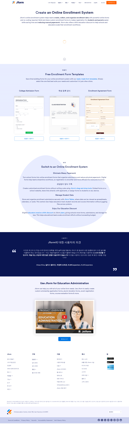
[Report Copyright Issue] (64, 386)
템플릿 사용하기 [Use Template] (29, 138)
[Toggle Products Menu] (10, 376)
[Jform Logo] (18, 2)
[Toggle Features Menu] (9, 380)
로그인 (103, 2)
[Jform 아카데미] (62, 369)
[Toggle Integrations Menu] (34, 369)
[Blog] (84, 379)
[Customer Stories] (86, 383)
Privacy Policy (25, 421)
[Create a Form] (11, 359)
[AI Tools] (9, 387)
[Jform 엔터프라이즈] (13, 369)
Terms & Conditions (13, 421)
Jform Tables (69, 199)
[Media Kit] (86, 366)
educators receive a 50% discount (40, 213)
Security (35, 421)
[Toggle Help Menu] (59, 366)
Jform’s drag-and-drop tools (81, 188)
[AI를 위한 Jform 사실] (89, 362)
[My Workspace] (12, 362)
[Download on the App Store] (114, 365)
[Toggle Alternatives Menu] (9, 390)
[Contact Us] (60, 359)
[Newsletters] (84, 372)
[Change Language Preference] (115, 413)
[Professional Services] (61, 379)
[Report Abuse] (61, 383)
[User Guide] (61, 362)
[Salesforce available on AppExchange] (114, 370)
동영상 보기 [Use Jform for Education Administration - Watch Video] (64, 339)
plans (62, 213)
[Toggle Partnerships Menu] (85, 376)
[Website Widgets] (36, 373)
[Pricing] (9, 366)
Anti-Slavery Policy (63, 421)
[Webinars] (60, 373)
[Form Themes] (35, 363)
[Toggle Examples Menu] (9, 373)
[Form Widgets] (35, 366)
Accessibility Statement (47, 421)
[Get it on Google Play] (114, 360)
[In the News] (85, 369)
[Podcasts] (60, 376)
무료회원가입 (111, 2)
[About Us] (85, 359)
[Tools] (8, 383)
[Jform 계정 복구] (62, 389)
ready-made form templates (87, 79)
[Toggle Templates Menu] (35, 359)
